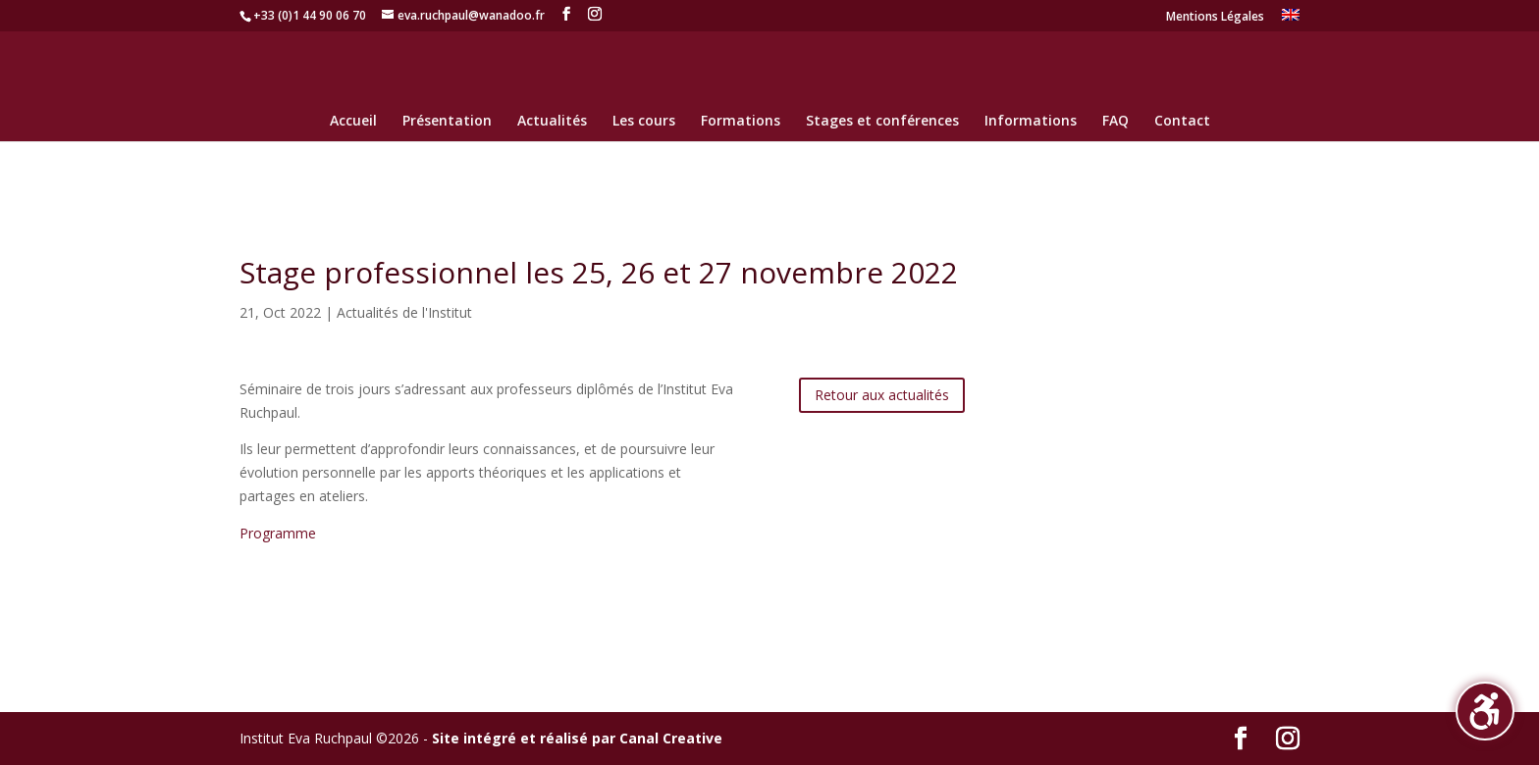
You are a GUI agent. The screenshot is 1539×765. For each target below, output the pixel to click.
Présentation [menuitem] (447, 120)
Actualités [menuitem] (552, 120)
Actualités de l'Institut (404, 312)
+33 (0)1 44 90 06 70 (309, 15)
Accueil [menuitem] (353, 120)
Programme (277, 533)
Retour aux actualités (882, 394)
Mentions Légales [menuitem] (1215, 18)
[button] (1485, 711)
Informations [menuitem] (1030, 120)
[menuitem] (1291, 20)
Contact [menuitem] (1182, 120)
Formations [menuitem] (740, 120)
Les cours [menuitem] (643, 120)
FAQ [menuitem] (1115, 120)
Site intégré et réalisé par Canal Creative (577, 738)
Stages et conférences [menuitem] (882, 120)
